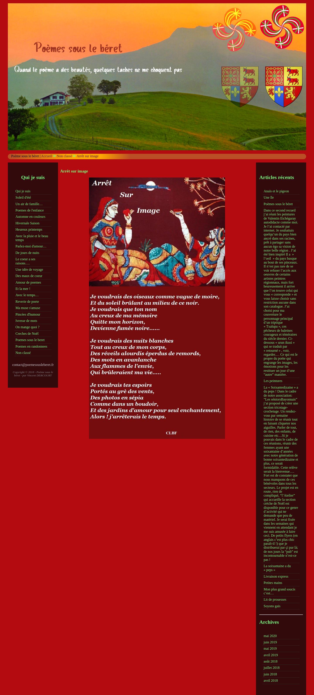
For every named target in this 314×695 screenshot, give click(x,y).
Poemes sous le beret (30, 340)
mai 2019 (270, 648)
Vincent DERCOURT (39, 375)
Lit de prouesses (275, 599)
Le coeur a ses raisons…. (25, 261)
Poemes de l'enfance (29, 210)
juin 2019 (270, 642)
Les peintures (273, 381)
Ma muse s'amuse (27, 308)
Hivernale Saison (27, 223)
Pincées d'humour (27, 314)
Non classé (64, 156)
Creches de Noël (27, 333)
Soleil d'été (23, 197)
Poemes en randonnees (31, 346)
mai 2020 (270, 636)
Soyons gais (272, 606)
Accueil (46, 156)
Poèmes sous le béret (278, 204)
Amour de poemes (28, 282)
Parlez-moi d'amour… (30, 246)
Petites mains (273, 583)
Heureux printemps (28, 229)
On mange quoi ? (27, 327)
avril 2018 (271, 680)
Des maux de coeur (28, 276)
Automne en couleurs (30, 216)
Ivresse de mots (26, 321)
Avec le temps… (27, 295)
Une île (269, 197)
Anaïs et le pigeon (276, 191)
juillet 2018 (272, 668)
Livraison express (276, 576)
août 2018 (271, 661)
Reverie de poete (27, 301)
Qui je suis (22, 191)
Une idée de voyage (29, 269)
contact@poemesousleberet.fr (33, 365)
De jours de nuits (27, 253)
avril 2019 (271, 655)
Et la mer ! (22, 289)
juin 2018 (270, 674)
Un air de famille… (29, 204)
